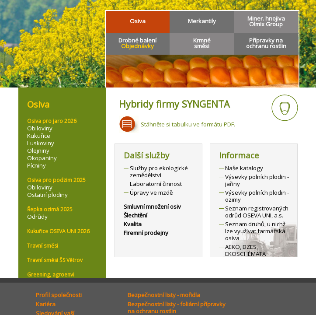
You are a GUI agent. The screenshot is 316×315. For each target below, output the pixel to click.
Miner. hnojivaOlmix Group (266, 21)
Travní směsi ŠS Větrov (55, 260)
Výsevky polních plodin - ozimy (257, 196)
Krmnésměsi (202, 43)
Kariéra (46, 304)
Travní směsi (42, 245)
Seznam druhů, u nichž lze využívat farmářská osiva (255, 231)
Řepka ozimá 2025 (50, 209)
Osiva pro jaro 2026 (51, 121)
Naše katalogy (244, 168)
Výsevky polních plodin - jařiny (257, 180)
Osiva (138, 21)
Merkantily (202, 21)
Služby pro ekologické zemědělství (159, 171)
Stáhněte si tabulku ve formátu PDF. (188, 124)
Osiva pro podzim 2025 (56, 180)
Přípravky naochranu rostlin (266, 43)
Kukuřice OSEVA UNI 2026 (58, 231)
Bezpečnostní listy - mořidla (164, 294)
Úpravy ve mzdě (151, 192)
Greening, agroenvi (50, 274)
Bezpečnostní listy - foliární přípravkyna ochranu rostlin (177, 308)
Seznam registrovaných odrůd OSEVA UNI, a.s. (256, 211)
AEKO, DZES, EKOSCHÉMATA (245, 250)
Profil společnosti (59, 294)
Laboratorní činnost (156, 184)
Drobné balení (137, 43)
